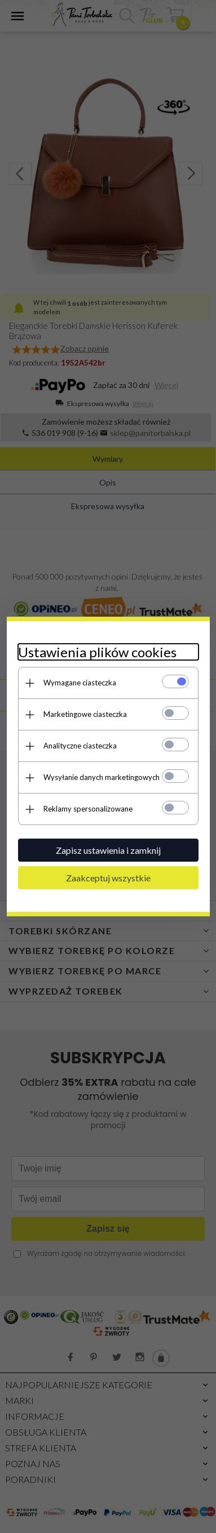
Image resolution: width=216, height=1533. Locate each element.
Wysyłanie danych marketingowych (101, 777)
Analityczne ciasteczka (80, 745)
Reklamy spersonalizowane (88, 808)
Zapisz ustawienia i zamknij (108, 850)
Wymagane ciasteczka (79, 682)
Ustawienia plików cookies (97, 652)
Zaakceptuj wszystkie (108, 877)
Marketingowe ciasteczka (85, 714)
